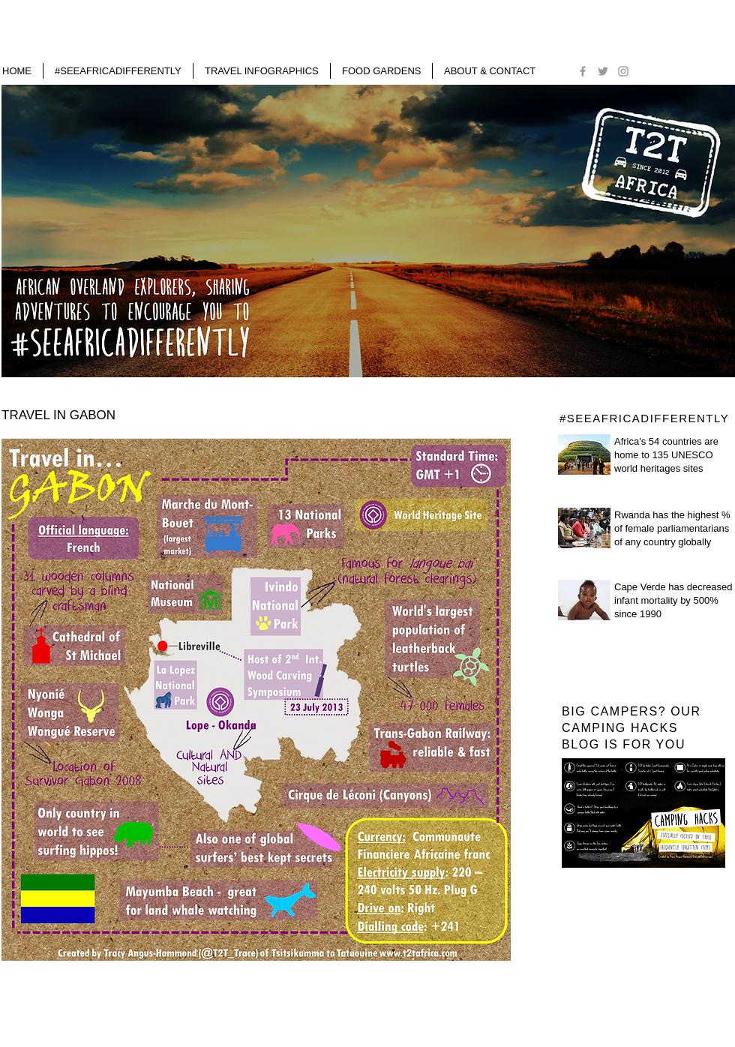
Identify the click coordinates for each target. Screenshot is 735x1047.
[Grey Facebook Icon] (583, 71)
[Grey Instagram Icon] (623, 71)
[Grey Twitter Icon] (603, 71)
